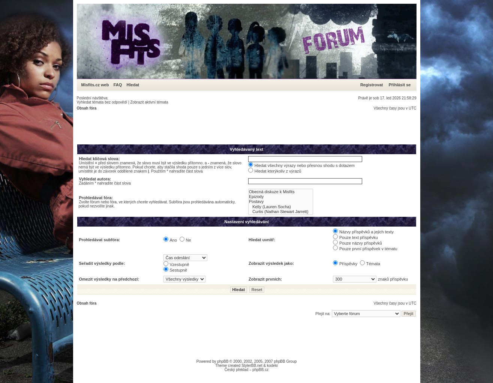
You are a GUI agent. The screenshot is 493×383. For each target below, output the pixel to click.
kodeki (272, 365)
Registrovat (371, 85)
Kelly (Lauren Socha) (280, 206)
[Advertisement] (213, 127)
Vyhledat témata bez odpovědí (102, 102)
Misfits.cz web (96, 85)
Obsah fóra (87, 108)
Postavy (280, 201)
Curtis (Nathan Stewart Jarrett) (280, 211)
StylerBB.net (251, 365)
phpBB (222, 361)
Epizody (280, 196)
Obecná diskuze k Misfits (280, 191)
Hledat (133, 85)
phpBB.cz (260, 370)
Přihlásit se (400, 85)
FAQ (118, 85)
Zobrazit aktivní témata (149, 102)
